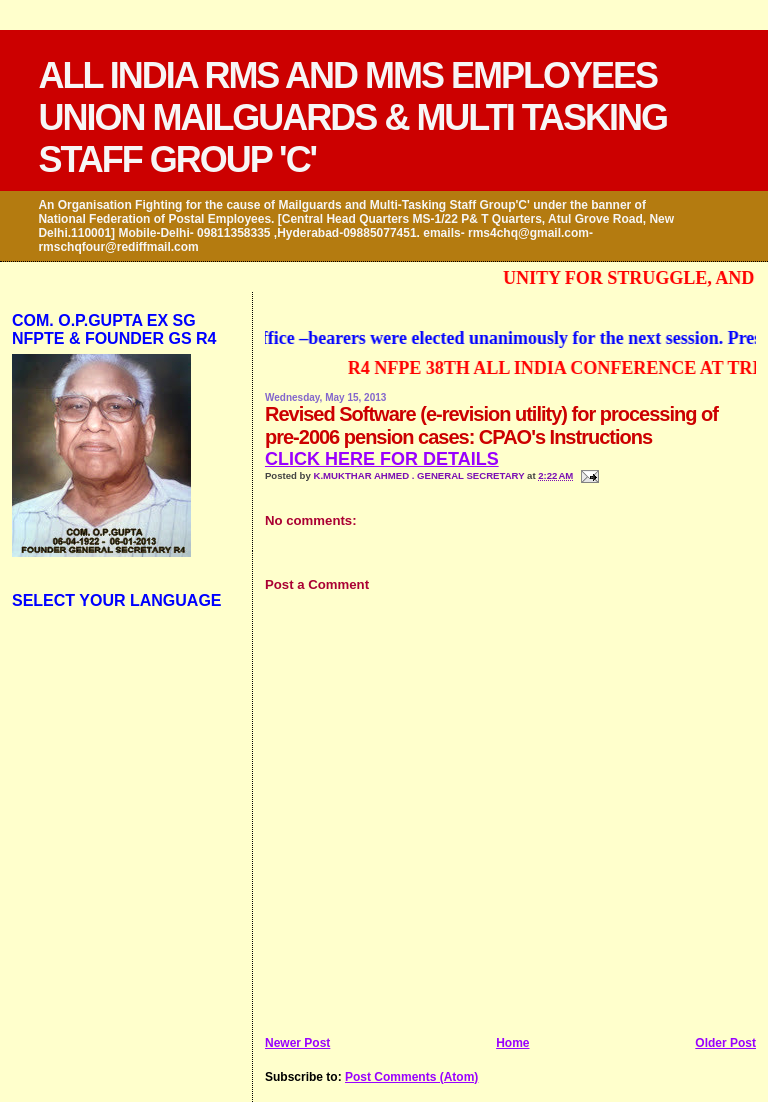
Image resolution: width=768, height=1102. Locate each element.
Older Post (725, 1043)
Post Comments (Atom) (411, 1077)
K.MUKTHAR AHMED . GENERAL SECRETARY (420, 475)
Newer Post (297, 1043)
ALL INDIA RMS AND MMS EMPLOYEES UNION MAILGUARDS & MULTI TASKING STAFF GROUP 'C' (352, 117)
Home (512, 1043)
